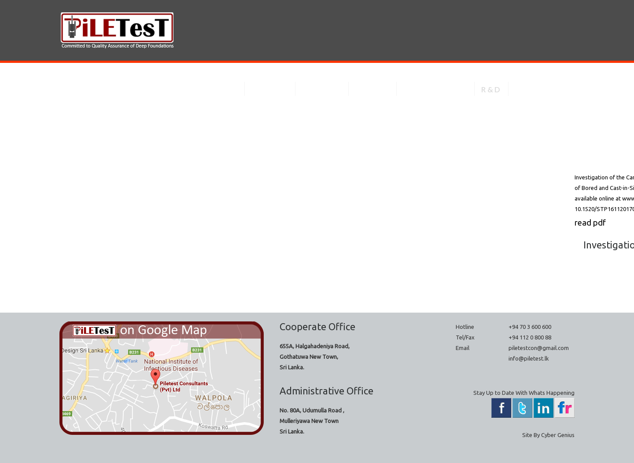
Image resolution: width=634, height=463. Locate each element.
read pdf (592, 224)
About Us (217, 89)
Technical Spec (434, 89)
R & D (490, 89)
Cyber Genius (558, 435)
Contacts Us (541, 89)
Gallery (371, 89)
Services (269, 89)
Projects (321, 89)
